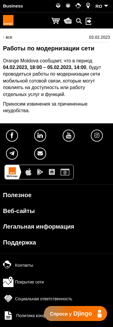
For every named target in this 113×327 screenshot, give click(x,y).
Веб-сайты (19, 211)
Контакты (18, 265)
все (7, 37)
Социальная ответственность (37, 298)
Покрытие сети (23, 282)
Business (13, 5)
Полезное (17, 195)
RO (99, 6)
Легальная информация (38, 226)
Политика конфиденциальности (40, 315)
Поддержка (19, 242)
